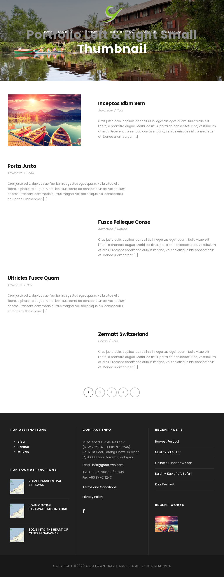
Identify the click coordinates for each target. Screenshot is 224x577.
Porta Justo (22, 166)
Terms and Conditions (99, 487)
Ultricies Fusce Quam (33, 278)
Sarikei (23, 447)
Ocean (103, 341)
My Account (171, 32)
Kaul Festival (164, 484)
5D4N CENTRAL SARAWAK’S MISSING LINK (48, 507)
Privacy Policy (92, 497)
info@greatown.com (108, 465)
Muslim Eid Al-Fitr (168, 452)
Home (47, 32)
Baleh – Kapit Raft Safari (173, 473)
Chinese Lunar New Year (173, 463)
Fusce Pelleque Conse (124, 222)
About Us (65, 32)
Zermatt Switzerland (123, 334)
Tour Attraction (120, 32)
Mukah (23, 452)
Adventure (105, 110)
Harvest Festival (167, 441)
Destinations (87, 32)
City (29, 285)
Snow (30, 173)
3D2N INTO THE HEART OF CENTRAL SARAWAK (48, 531)
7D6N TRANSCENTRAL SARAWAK (45, 483)
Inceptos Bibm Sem (121, 103)
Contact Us (147, 32)
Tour (120, 110)
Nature (122, 229)
